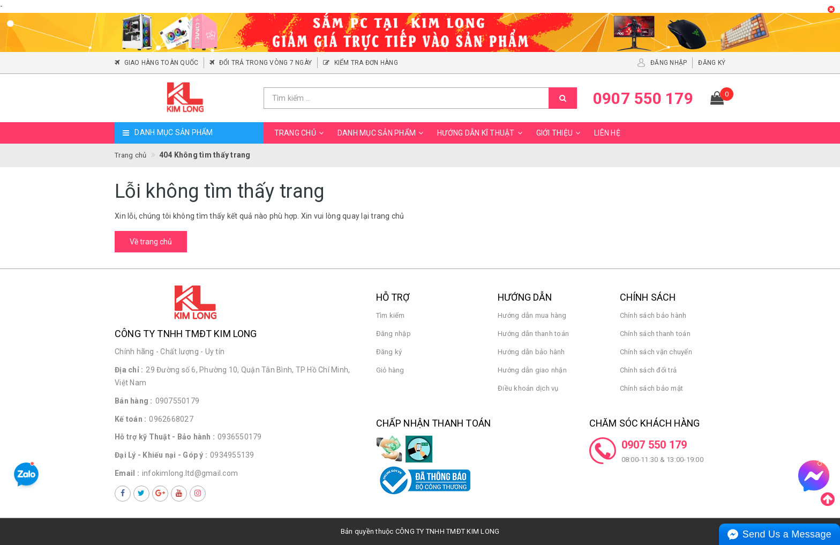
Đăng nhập (393, 334)
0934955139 (232, 455)
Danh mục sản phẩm (382, 133)
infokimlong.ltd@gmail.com (190, 473)
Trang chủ (300, 133)
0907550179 (177, 401)
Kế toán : (130, 419)
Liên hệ (607, 133)
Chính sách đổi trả (648, 370)
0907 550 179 (654, 444)
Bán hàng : (134, 401)
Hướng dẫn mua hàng (532, 315)
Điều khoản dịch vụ (528, 388)
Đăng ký (389, 352)
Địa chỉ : (129, 369)
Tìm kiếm (390, 315)
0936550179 (240, 436)
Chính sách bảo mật (652, 388)
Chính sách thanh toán (655, 334)
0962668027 (171, 419)
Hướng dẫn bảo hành (531, 352)
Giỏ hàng (390, 370)
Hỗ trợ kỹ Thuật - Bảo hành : (165, 436)
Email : (127, 473)
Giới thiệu (560, 133)
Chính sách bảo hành (653, 315)
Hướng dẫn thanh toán (533, 334)
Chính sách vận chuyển (656, 352)
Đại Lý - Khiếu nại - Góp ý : (161, 455)
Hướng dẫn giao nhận (532, 370)
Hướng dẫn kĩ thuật (481, 133)
